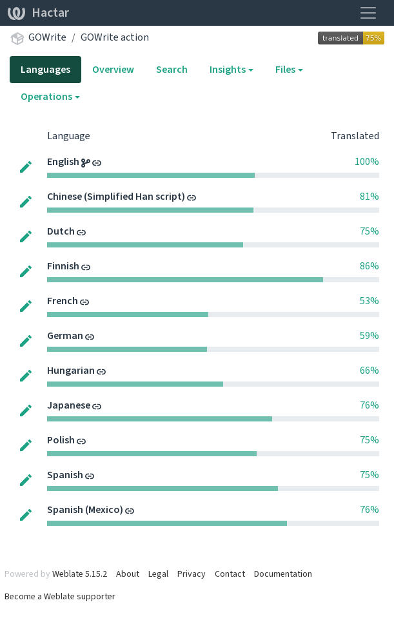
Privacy (191, 574)
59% (369, 335)
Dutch (62, 231)
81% (369, 196)
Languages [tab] (45, 69)
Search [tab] (172, 69)
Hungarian (72, 370)
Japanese (69, 405)
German (66, 335)
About (127, 574)
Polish (62, 440)
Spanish (66, 474)
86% (369, 266)
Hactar (38, 12)
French (63, 300)
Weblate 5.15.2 (79, 574)
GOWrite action (115, 37)
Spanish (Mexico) (86, 509)
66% (369, 370)
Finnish (64, 266)
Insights (228, 69)
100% (367, 161)
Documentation (283, 574)
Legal (158, 574)
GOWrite (47, 37)
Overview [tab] (113, 69)
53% (369, 300)
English (64, 161)
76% (369, 405)
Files (285, 69)
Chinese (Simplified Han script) (117, 196)
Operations (46, 96)
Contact (230, 574)
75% (369, 231)
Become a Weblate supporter (60, 596)
